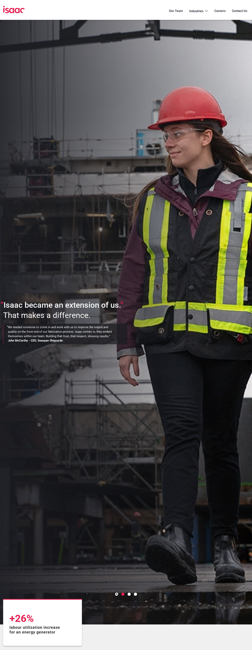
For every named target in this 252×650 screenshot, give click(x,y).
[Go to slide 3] (135, 594)
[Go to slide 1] (122, 594)
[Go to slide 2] (129, 594)
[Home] (14, 10)
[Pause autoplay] (116, 594)
